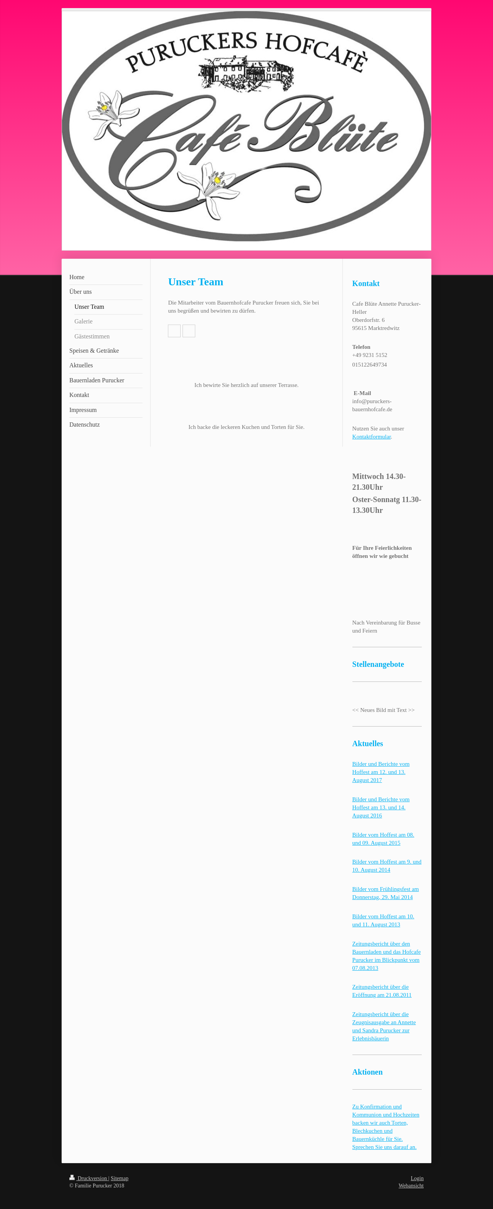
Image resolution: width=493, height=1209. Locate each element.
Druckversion (88, 1178)
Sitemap (120, 1178)
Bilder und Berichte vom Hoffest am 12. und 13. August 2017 (381, 772)
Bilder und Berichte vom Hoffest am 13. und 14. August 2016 (381, 807)
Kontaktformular (371, 437)
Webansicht (411, 1186)
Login (417, 1178)
